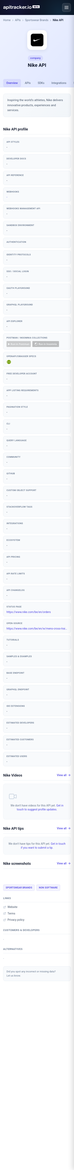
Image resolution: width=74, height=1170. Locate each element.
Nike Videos (12, 775)
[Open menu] (66, 7)
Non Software (48, 887)
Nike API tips (13, 828)
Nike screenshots (17, 863)
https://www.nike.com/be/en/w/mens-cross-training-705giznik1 (37, 628)
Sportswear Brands (37, 20)
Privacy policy (13, 919)
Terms (9, 913)
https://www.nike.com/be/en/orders (29, 612)
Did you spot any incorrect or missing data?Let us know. (31, 973)
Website (10, 907)
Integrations (59, 83)
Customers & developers (21, 930)
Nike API (58, 20)
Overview (12, 83)
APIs (18, 20)
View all (64, 775)
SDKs (41, 83)
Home (7, 20)
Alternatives (12, 949)
